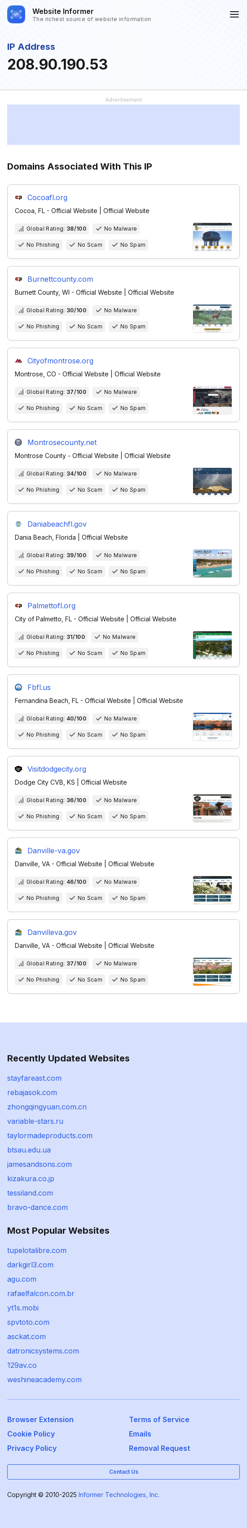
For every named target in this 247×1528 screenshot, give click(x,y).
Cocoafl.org (47, 197)
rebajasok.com (32, 1092)
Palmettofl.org (51, 605)
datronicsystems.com (43, 1350)
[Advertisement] (123, 124)
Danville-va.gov (53, 850)
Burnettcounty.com (60, 279)
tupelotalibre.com (36, 1250)
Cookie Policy (31, 1433)
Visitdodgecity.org (56, 768)
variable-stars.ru (35, 1121)
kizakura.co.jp (30, 1178)
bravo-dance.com (37, 1207)
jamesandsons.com (39, 1164)
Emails (140, 1433)
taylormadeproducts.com (50, 1135)
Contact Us (123, 1471)
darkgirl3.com (30, 1264)
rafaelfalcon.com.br (41, 1293)
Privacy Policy (32, 1448)
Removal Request (159, 1448)
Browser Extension (40, 1419)
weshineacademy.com (44, 1379)
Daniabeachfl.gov (57, 524)
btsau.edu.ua (29, 1149)
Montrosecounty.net (62, 442)
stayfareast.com (34, 1078)
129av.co (22, 1365)
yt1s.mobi (23, 1307)
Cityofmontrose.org (60, 360)
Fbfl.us (39, 687)
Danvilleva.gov (52, 932)
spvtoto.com (28, 1322)
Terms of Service (159, 1419)
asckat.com (26, 1336)
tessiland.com (30, 1192)
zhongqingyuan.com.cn (47, 1106)
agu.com (21, 1279)
